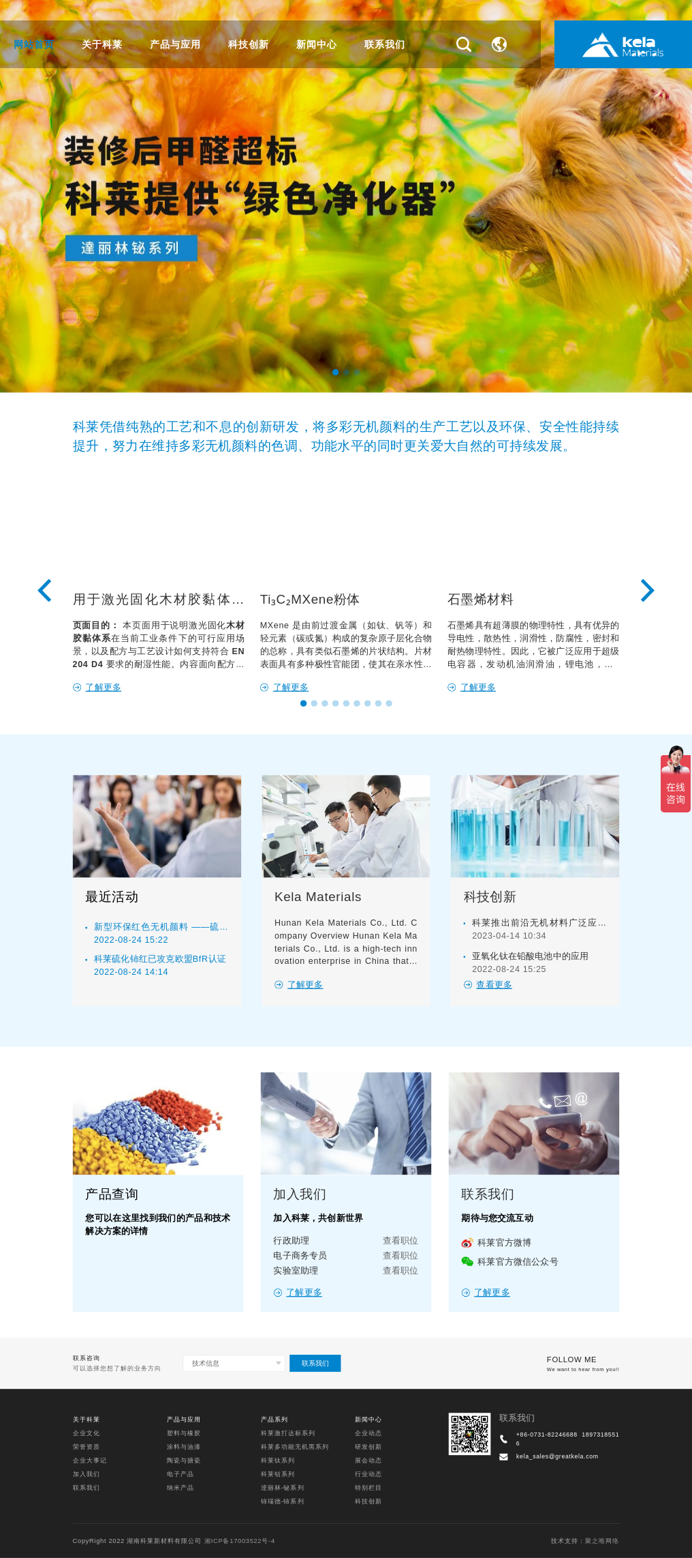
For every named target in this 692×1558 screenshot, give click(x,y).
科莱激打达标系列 (288, 1433)
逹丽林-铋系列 (282, 1488)
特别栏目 (368, 1488)
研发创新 (368, 1446)
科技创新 (248, 44)
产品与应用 (175, 44)
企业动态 (368, 1433)
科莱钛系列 (278, 1460)
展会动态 (368, 1460)
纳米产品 (180, 1488)
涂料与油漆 (184, 1446)
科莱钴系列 (278, 1474)
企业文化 (86, 1433)
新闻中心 (316, 44)
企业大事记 (90, 1460)
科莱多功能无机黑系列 (295, 1446)
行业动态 (368, 1474)
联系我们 (384, 44)
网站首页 (34, 44)
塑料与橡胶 (184, 1433)
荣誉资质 (86, 1446)
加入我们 (86, 1474)
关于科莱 (102, 44)
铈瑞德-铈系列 (282, 1501)
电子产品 (180, 1474)
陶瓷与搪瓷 (184, 1460)
